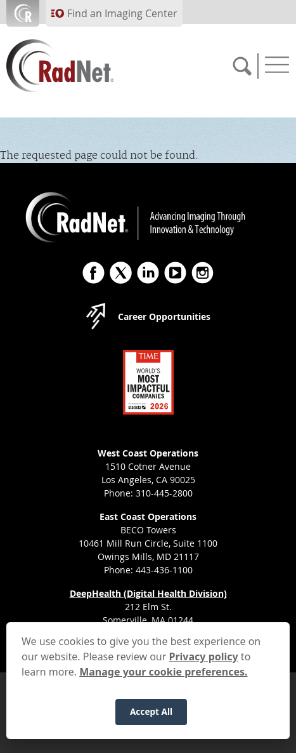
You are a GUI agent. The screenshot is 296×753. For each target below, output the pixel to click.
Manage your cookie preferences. (163, 679)
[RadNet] (82, 65)
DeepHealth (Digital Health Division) (148, 593)
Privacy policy (203, 663)
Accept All (151, 718)
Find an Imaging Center (122, 13)
